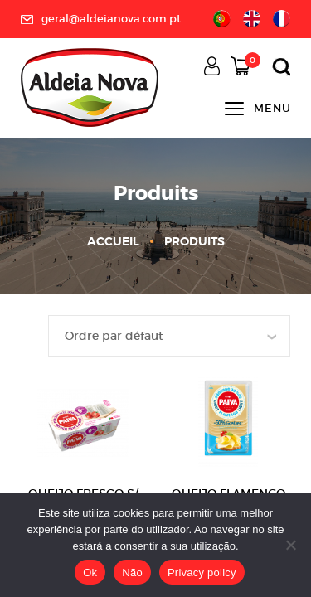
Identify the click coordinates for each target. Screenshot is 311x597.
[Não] (290, 544)
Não (132, 572)
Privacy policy (202, 572)
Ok (90, 572)
